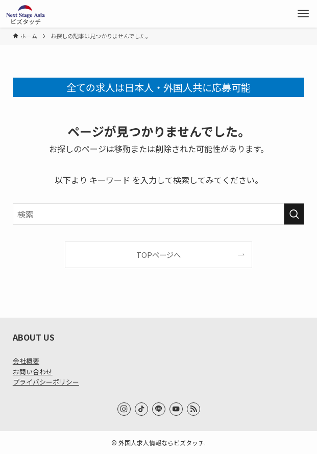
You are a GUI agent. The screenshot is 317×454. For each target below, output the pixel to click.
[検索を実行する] (294, 214)
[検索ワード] (158, 214)
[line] (158, 409)
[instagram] (124, 409)
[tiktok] (141, 409)
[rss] (193, 409)
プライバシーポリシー (46, 382)
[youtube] (176, 409)
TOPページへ (158, 254)
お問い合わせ (33, 371)
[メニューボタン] (303, 14)
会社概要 (26, 361)
